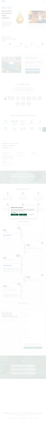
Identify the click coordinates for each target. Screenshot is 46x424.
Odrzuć (23, 214)
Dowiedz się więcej (13, 212)
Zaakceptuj (14, 214)
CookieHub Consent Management (24, 216)
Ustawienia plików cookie (31, 214)
